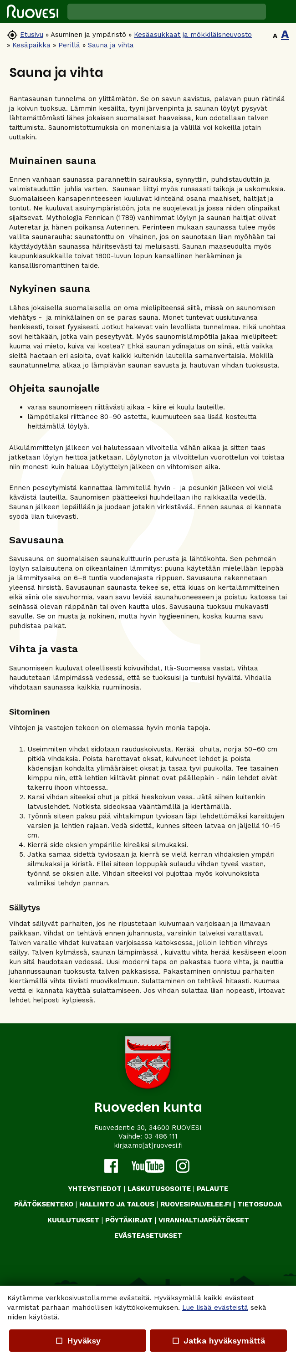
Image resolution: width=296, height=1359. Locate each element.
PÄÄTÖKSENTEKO (43, 1204)
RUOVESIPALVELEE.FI (195, 1204)
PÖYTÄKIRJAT (129, 1220)
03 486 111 (161, 1136)
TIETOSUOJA (259, 1204)
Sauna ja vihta (111, 45)
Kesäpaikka (31, 45)
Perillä (69, 45)
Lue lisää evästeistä (215, 1307)
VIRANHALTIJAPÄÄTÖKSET (203, 1220)
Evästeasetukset (148, 1235)
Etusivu (31, 35)
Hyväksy (77, 1340)
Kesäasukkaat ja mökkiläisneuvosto (193, 35)
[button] (281, 11)
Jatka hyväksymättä (218, 1340)
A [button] (275, 36)
